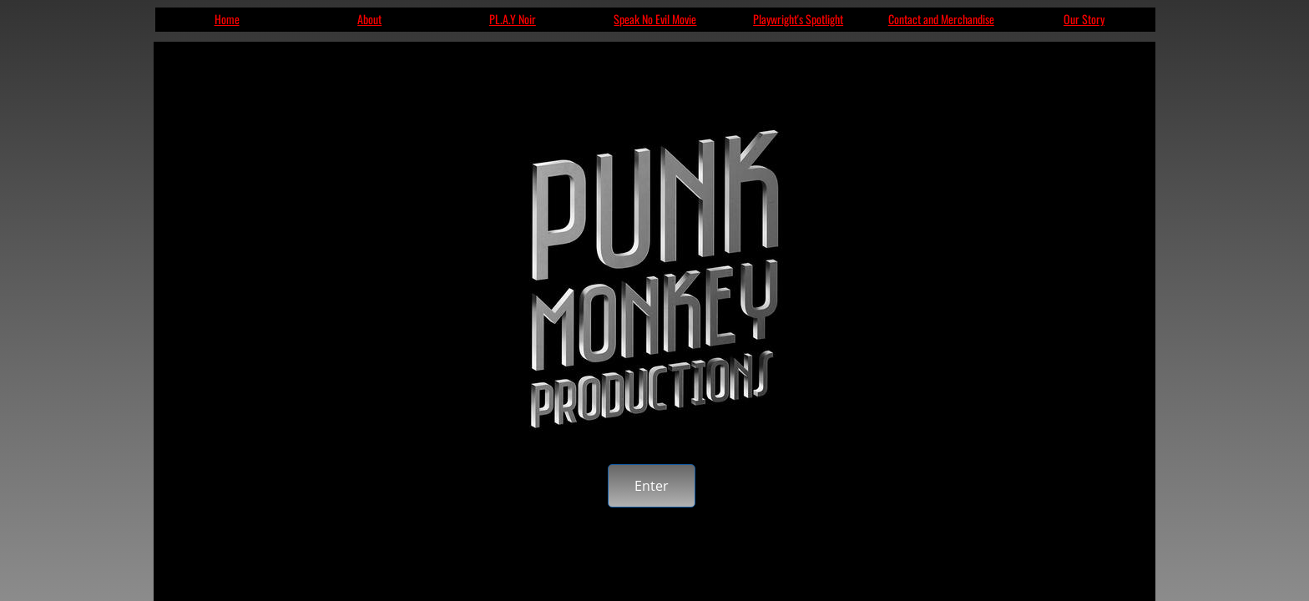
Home (227, 19)
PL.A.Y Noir (512, 19)
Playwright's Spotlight (798, 19)
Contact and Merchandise (941, 19)
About (369, 19)
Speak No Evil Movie (655, 19)
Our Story (1084, 19)
